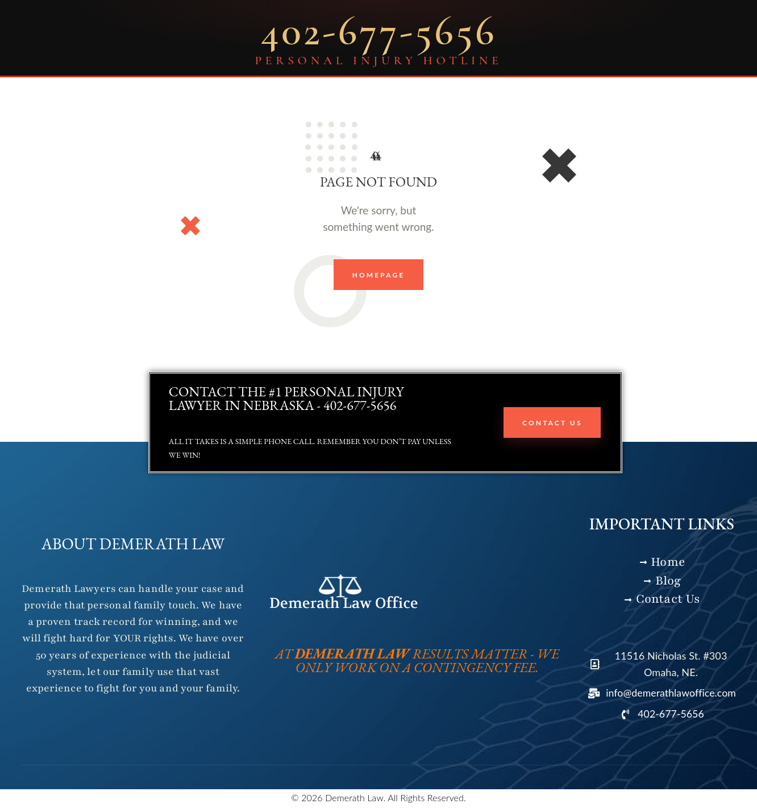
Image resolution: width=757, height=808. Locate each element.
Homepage (378, 275)
